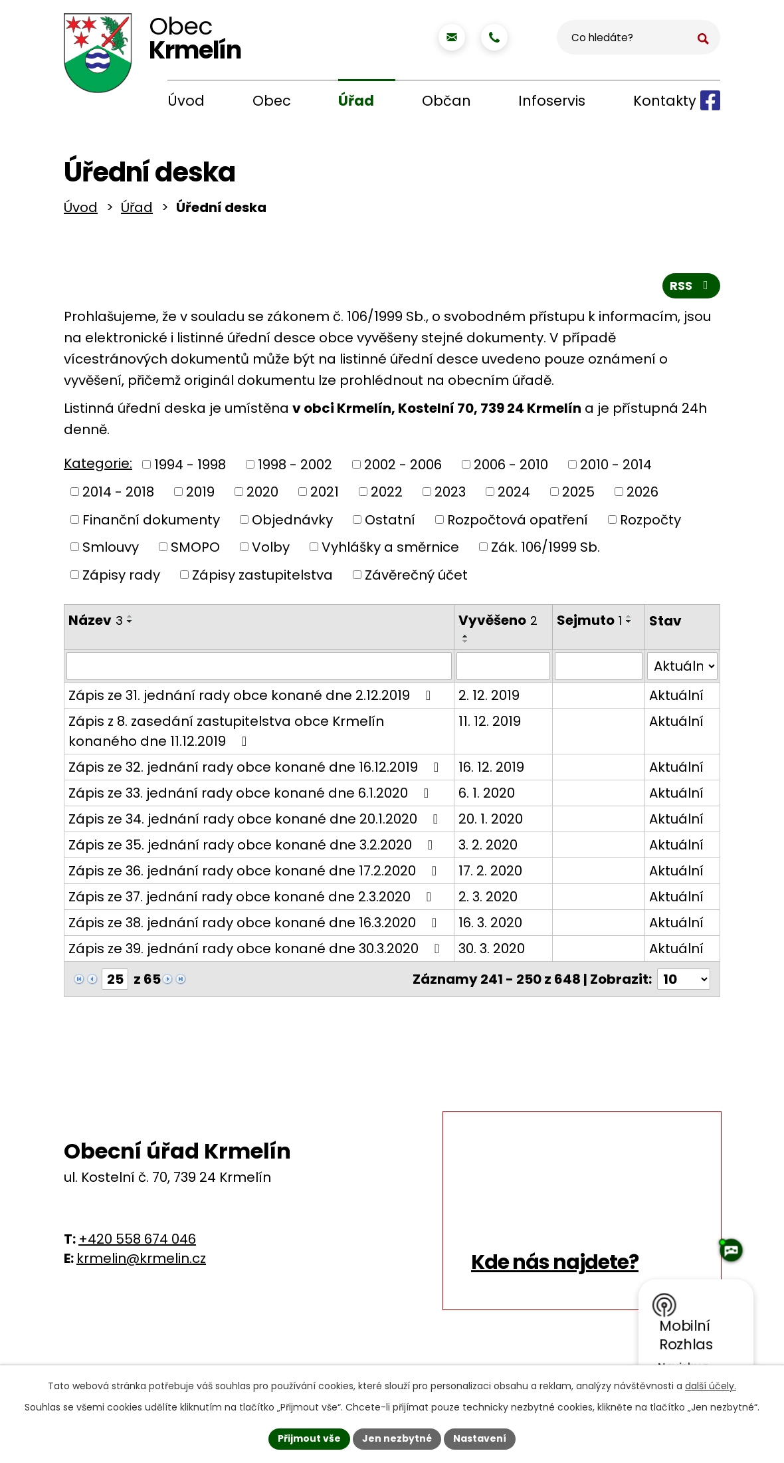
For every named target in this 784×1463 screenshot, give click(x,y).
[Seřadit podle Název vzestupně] (130, 618)
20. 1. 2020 (490, 821)
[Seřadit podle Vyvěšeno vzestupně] (465, 638)
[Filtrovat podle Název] (259, 669)
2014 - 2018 (118, 494)
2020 (262, 494)
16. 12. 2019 (491, 769)
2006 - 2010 (511, 466)
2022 (387, 494)
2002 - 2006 (403, 466)
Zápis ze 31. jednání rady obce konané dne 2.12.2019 (252, 698)
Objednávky (292, 521)
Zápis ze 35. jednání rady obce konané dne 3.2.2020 (253, 847)
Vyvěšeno (498, 623)
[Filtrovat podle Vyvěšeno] (503, 669)
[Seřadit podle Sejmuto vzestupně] (629, 618)
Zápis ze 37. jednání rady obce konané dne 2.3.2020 (252, 899)
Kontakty (664, 100)
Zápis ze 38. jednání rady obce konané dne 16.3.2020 (255, 925)
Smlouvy (110, 549)
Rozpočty (650, 521)
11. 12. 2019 (489, 724)
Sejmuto (589, 623)
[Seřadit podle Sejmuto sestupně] (629, 624)
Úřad (356, 100)
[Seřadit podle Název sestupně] (130, 624)
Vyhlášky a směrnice (390, 549)
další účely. (710, 1386)
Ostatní (390, 521)
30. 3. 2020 (491, 951)
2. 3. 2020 (488, 899)
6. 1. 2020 (486, 795)
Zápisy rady (121, 577)
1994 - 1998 (190, 466)
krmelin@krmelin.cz (141, 1261)
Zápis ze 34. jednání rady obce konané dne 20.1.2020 (256, 821)
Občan (446, 100)
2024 (514, 494)
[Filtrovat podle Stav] (682, 669)
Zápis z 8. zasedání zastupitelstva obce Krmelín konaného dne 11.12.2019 (226, 734)
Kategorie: (98, 466)
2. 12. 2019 (489, 698)
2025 (578, 494)
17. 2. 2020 (490, 873)
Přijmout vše (309, 1438)
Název (95, 623)
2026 (642, 494)
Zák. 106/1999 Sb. (545, 549)
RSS (692, 288)
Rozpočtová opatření (517, 521)
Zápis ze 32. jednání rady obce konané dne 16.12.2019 (256, 769)
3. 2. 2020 (488, 847)
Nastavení (479, 1438)
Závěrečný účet (416, 577)
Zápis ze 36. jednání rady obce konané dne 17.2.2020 (255, 873)
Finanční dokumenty (151, 521)
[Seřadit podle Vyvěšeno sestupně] (465, 644)
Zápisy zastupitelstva (262, 577)
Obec (271, 100)
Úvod (186, 100)
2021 (324, 494)
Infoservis (551, 100)
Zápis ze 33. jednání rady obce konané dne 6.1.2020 (251, 795)
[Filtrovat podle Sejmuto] (598, 669)
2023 (450, 494)
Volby (271, 549)
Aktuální (676, 698)
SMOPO (195, 549)
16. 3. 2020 (490, 925)
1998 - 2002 (295, 466)
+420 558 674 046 (137, 1241)
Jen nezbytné (397, 1438)
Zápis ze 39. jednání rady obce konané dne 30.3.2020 (256, 951)
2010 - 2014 (616, 466)
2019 (200, 494)
